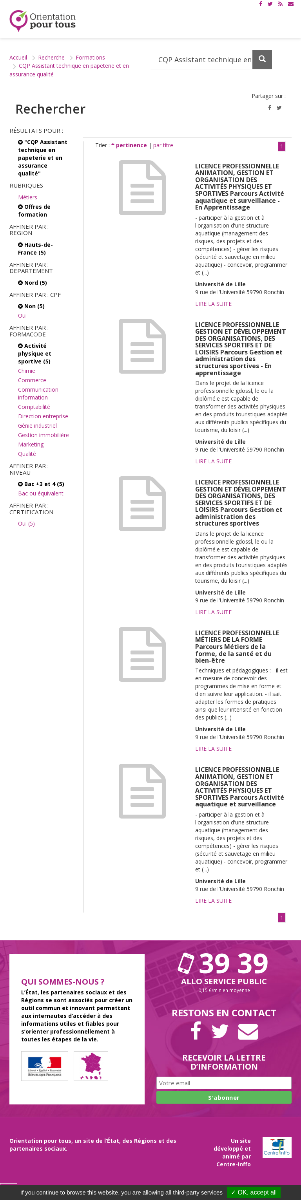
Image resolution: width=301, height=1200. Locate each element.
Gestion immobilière (43, 435)
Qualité (27, 453)
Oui (22, 315)
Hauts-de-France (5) (35, 248)
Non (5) (31, 306)
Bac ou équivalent (40, 493)
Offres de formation (34, 210)
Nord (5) (32, 282)
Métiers (27, 197)
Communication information (38, 393)
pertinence (130, 145)
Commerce (32, 380)
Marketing (31, 444)
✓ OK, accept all (254, 1192)
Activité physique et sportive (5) (34, 353)
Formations (90, 57)
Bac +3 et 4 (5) (41, 484)
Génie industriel (37, 425)
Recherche (51, 57)
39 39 (224, 962)
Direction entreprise (43, 416)
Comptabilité (34, 406)
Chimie (26, 370)
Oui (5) (26, 523)
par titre (163, 145)
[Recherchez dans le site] (211, 59)
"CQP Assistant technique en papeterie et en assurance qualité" (42, 157)
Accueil (18, 57)
